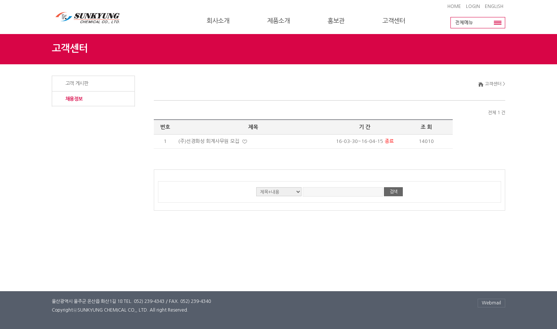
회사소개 (218, 21)
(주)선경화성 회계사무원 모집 (209, 141)
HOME (454, 6)
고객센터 (393, 21)
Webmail (491, 303)
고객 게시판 (76, 83)
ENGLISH (494, 6)
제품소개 (278, 21)
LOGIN (473, 6)
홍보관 (336, 21)
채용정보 (73, 98)
